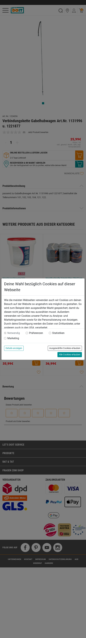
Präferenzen (36, 333)
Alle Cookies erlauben (69, 354)
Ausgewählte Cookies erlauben (64, 348)
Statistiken (58, 333)
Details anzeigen (14, 348)
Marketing (13, 338)
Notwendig (13, 333)
